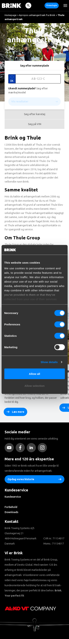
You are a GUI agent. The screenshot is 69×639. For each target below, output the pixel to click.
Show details (49, 362)
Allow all (34, 373)
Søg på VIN (34, 124)
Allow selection (34, 385)
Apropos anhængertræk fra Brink (37, 15)
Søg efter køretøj (34, 114)
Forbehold (11, 507)
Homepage (11, 15)
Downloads (11, 512)
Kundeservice (13, 496)
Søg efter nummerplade (34, 65)
